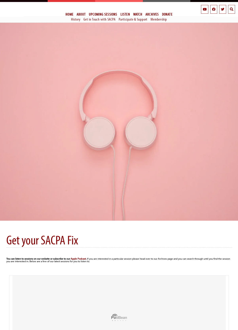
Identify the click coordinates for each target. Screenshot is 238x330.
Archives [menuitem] (152, 14)
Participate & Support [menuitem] (133, 19)
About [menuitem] (81, 14)
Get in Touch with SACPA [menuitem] (99, 19)
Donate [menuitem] (167, 14)
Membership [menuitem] (159, 19)
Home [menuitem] (69, 14)
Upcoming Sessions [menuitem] (103, 14)
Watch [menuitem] (137, 14)
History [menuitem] (76, 19)
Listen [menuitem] (125, 14)
